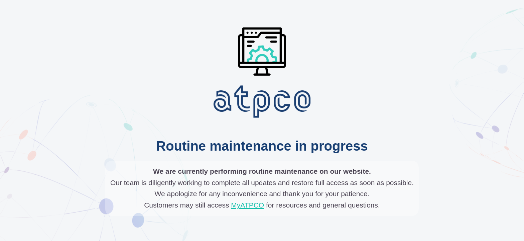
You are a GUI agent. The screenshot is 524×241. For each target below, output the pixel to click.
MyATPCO (247, 205)
